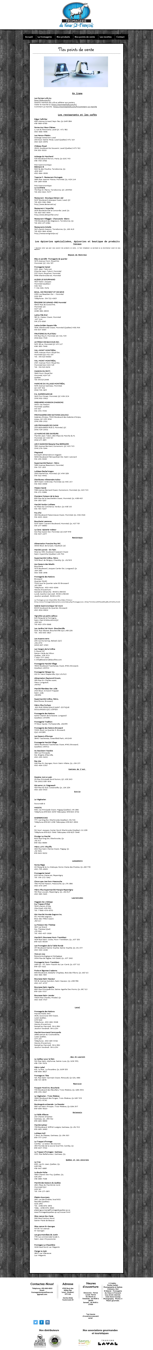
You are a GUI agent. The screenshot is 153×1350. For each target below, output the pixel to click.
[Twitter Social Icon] (35, 1322)
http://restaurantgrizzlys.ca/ (46, 233)
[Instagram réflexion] (47, 1322)
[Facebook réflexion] (41, 1322)
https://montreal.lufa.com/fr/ (64, 105)
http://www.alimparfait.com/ (46, 215)
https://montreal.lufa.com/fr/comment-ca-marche (75, 107)
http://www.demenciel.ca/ (45, 204)
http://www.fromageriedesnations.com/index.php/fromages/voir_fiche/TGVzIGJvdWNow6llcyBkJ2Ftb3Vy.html (77, 602)
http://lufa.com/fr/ (42, 100)
